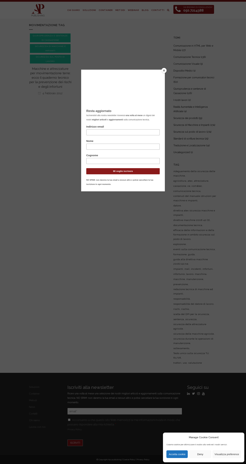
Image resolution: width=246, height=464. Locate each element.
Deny (200, 454)
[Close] (164, 70)
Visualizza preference (227, 454)
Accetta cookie (177, 454)
